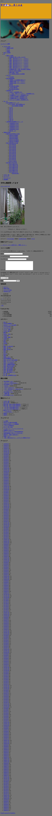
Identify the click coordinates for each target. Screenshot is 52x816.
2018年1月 (6, 594)
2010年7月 (6, 731)
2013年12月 (6, 669)
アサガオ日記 (10, 238)
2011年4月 (6, 717)
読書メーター (6, 358)
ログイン (5, 288)
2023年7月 (6, 495)
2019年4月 (6, 571)
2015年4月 (6, 644)
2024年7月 (6, 477)
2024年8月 (6, 476)
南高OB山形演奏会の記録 (13, 133)
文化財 (5, 340)
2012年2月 (6, 702)
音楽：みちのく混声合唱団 (10, 361)
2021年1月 (6, 539)
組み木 (5, 355)
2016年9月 (6, 619)
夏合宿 (11, 84)
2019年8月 (6, 565)
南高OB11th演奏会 (14, 141)
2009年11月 (6, 743)
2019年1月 (6, 576)
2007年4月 (6, 790)
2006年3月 (6, 810)
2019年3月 (6, 573)
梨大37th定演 (12, 155)
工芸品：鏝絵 (6, 339)
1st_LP (11, 107)
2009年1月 (6, 759)
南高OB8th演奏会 (13, 137)
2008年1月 (6, 777)
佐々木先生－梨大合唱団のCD (17, 104)
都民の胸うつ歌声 (14, 72)
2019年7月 (6, 567)
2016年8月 (6, 620)
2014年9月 (6, 655)
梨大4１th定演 (13, 161)
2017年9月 (6, 600)
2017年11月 (6, 597)
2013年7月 (6, 676)
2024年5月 (6, 480)
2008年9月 (6, 765)
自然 (4, 357)
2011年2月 (6, 720)
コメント (3, 271)
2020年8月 (6, 547)
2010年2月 (6, 739)
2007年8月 (6, 784)
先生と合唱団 (6, 52)
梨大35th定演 (12, 152)
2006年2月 (6, 812)
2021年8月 (6, 530)
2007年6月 (6, 787)
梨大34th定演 (12, 150)
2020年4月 (6, 553)
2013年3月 (6, 682)
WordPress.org (6, 293)
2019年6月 (6, 568)
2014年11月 (6, 652)
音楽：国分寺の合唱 (8, 367)
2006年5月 (6, 807)
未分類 (5, 345)
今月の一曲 (6, 175)
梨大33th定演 (12, 149)
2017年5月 (6, 606)
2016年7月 (6, 622)
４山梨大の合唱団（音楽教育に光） (18, 96)
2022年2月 (6, 521)
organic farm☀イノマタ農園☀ (11, 425)
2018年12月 (6, 578)
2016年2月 (6, 629)
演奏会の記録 (6, 132)
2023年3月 (6, 501)
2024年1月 (6, 486)
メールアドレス (5, 256)
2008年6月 (6, 769)
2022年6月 (6, 515)
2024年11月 (6, 471)
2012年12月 (6, 687)
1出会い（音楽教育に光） (16, 92)
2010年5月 (6, 734)
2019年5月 (6, 570)
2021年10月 (6, 527)
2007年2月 (6, 793)
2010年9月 (6, 728)
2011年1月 (6, 722)
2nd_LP (11, 108)
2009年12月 (6, 742)
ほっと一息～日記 (8, 428)
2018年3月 (6, 591)
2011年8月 (6, 711)
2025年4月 (6, 463)
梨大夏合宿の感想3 (14, 89)
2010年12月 (6, 724)
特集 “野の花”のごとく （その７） (19, 67)
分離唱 (8, 51)
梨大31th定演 (12, 146)
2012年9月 (6, 692)
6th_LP (11, 113)
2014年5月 (6, 661)
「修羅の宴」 (6, 395)
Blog (4, 324)
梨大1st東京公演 (13, 164)
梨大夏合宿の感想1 (14, 86)
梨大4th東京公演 (13, 168)
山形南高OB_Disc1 (14, 123)
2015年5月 (6, 643)
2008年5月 (6, 771)
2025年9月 (6, 456)
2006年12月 (6, 797)
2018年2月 (6, 593)
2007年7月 (6, 786)
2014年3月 (6, 664)
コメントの (7, 291)
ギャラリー (6, 176)
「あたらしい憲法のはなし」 (11, 384)
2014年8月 (6, 657)
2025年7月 (6, 459)
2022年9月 (6, 511)
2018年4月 (6, 590)
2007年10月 (6, 781)
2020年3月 (6, 555)
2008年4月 (6, 772)
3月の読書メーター (8, 383)
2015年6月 (6, 641)
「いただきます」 (8, 392)
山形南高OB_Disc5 (14, 129)
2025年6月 (6, 460)
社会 (4, 354)
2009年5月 (6, 752)
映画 (4, 343)
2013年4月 (6, 681)
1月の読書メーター (8, 393)
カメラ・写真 (6, 331)
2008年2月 (6, 775)
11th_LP (11, 120)
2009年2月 (6, 757)
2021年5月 (6, 535)
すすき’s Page (6, 46)
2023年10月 (6, 491)
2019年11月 (6, 561)
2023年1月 (6, 505)
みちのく (8, 75)
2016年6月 (6, 623)
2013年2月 (6, 684)
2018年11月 (6, 579)
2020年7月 (6, 549)
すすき (8, 49)
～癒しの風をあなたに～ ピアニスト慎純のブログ (16, 439)
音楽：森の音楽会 (8, 372)
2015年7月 (6, 640)
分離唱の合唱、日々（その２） (17, 83)
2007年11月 (6, 780)
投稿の (6, 290)
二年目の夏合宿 (13, 87)
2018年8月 (6, 584)
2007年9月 (6, 783)
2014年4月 (6, 663)
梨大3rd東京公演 (13, 167)
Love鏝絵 (5, 422)
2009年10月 (6, 745)
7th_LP (11, 115)
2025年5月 (6, 462)
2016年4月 (6, 626)
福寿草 (5, 415)
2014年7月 (6, 658)
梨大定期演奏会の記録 (12, 143)
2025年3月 (6, 465)
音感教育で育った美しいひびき (17, 57)
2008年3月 (6, 774)
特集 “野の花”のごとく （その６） (19, 66)
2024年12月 (6, 470)
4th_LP (11, 111)
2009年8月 (6, 748)
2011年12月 (6, 705)
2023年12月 (6, 488)
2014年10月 (6, 654)
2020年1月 (6, 558)
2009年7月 (6, 749)
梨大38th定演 (12, 156)
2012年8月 (6, 693)
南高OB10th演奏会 (14, 140)
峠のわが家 (6, 404)
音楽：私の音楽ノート (9, 374)
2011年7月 (6, 713)
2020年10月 (6, 544)
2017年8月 (6, 602)
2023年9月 (6, 492)
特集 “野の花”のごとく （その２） (19, 60)
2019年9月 (6, 564)
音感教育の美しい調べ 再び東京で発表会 (19, 69)
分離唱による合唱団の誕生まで (17, 80)
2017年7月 (6, 603)
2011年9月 (6, 710)
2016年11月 (6, 616)
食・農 (5, 375)
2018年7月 (6, 585)
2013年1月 (6, 686)
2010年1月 (6, 740)
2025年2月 (6, 466)
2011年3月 (6, 719)
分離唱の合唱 (9, 48)
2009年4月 (6, 754)
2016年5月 (6, 625)
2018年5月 (6, 588)
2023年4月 (6, 500)
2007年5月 (6, 789)
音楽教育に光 (9, 90)
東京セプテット (7, 412)
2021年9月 (6, 529)
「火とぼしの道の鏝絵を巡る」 (11, 409)
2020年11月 (6, 543)
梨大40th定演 (12, 159)
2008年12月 (6, 760)
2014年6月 (6, 660)
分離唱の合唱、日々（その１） (17, 81)
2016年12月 (6, 614)
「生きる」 (6, 387)
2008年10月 (6, 763)
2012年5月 (6, 698)
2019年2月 (6, 574)
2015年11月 (6, 634)
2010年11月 (6, 725)
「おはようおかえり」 (9, 389)
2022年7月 (6, 514)
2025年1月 (6, 468)
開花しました (23, 245)
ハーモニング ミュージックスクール (13, 430)
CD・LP (5, 101)
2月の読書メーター (8, 386)
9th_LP (11, 117)
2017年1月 (6, 613)
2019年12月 (6, 559)
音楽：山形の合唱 (8, 369)
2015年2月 (6, 647)
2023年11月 (6, 489)
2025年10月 (6, 454)
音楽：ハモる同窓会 (8, 364)
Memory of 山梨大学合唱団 (10, 424)
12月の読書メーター (8, 396)
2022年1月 (6, 523)
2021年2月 (6, 538)
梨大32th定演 (12, 147)
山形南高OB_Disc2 (14, 124)
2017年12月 (6, 596)
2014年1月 (6, 667)
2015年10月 (6, 635)
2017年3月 (6, 609)
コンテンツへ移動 (5, 43)
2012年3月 (6, 701)
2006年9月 (6, 801)
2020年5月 (6, 552)
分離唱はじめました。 (9, 432)
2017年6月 (6, 605)
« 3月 (2, 307)
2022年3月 (6, 520)
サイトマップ (6, 178)
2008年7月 (6, 768)
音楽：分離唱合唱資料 (9, 366)
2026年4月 (6, 445)
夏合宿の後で (15, 173)
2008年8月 (6, 766)
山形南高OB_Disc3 (14, 126)
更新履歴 (5, 179)
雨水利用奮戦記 (7, 360)
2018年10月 (6, 581)
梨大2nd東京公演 (13, 165)
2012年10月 (6, 690)
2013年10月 (6, 672)
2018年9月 (6, 582)
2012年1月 (6, 704)
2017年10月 (6, 599)
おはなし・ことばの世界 (9, 326)
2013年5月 (6, 679)
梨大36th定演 (12, 153)
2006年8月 (6, 803)
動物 (4, 334)
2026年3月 (6, 447)
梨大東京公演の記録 (11, 162)
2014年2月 (6, 666)
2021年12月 (6, 524)
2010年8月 (6, 730)
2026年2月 (6, 448)
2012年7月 (6, 695)
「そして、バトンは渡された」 (9, 245)
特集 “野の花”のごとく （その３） (19, 61)
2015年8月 (6, 638)
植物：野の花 (6, 351)
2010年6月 (6, 733)
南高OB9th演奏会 (13, 138)
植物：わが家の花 (8, 348)
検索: (2, 282)
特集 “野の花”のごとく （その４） (19, 63)
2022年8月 (6, 512)
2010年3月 (6, 737)
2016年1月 (6, 631)
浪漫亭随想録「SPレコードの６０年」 (13, 435)
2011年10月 (6, 708)
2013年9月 (6, 673)
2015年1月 (6, 649)
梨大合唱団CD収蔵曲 (17, 105)
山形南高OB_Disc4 (14, 127)
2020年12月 (6, 541)
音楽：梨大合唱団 (8, 371)
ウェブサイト (4, 259)
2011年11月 (6, 707)
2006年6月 (6, 806)
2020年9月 (6, 546)
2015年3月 (6, 646)
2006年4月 (6, 809)
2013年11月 (6, 670)
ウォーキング (6, 329)
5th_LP (11, 112)
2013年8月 (6, 675)
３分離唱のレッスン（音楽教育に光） (19, 95)
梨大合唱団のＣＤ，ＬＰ (12, 102)
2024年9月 (6, 474)
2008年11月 (6, 762)
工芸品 (5, 337)
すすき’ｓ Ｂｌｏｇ (11, 5)
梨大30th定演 (12, 144)
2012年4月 (6, 699)
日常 (4, 342)
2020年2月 (6, 556)
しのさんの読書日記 (8, 427)
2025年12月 (6, 451)
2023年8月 (6, 494)
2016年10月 (6, 617)
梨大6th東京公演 (13, 172)
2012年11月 (6, 689)
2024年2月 (6, 485)
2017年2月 (6, 611)
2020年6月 (6, 550)
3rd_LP (11, 110)
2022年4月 (6, 518)
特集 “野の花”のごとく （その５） (19, 64)
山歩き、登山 (6, 336)
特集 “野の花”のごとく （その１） (19, 58)
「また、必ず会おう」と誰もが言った (13, 390)
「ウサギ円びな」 (8, 413)
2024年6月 (6, 479)
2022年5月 (6, 517)
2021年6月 (6, 533)
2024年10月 (6, 473)
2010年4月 (6, 736)
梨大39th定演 (12, 158)
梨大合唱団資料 (10, 78)
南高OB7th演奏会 (13, 135)
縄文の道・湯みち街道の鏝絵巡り (12, 406)
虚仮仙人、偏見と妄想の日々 (11, 436)
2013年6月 (6, 678)
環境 (4, 352)
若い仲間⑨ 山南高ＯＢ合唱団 (17, 74)
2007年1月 (6, 795)
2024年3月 (6, 483)
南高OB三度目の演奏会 (15, 70)
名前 (2, 253)
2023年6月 (6, 497)
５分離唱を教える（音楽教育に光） (18, 98)
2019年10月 (6, 562)
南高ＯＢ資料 (9, 55)
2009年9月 (6, 746)
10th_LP (11, 119)
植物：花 (5, 349)
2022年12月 (6, 506)
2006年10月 (6, 800)
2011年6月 (6, 714)
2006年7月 (6, 804)
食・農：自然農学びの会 (9, 377)
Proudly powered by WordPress (8, 814)
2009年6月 (6, 751)
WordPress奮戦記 (7, 325)
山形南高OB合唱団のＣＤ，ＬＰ (14, 121)
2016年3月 (6, 628)
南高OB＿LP (12, 130)
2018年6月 (6, 587)
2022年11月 (6, 508)
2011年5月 (6, 716)
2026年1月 (6, 450)
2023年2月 (6, 503)
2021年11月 (6, 526)
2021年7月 (6, 532)
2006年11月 (6, 798)
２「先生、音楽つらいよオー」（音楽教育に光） (22, 93)
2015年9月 (6, 637)
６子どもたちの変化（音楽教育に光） (19, 99)
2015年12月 (6, 632)
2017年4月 (6, 608)
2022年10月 (6, 509)
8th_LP (11, 116)
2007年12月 (6, 778)
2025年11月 (6, 453)
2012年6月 (6, 696)
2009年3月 (6, 755)
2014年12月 (6, 651)
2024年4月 (6, 482)
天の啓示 (11, 77)
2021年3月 (6, 536)
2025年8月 (6, 457)
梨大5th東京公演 (13, 170)
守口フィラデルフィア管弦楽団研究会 (13, 433)
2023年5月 (6, 498)
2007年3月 (6, 792)
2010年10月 (6, 727)
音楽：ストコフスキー (9, 363)
